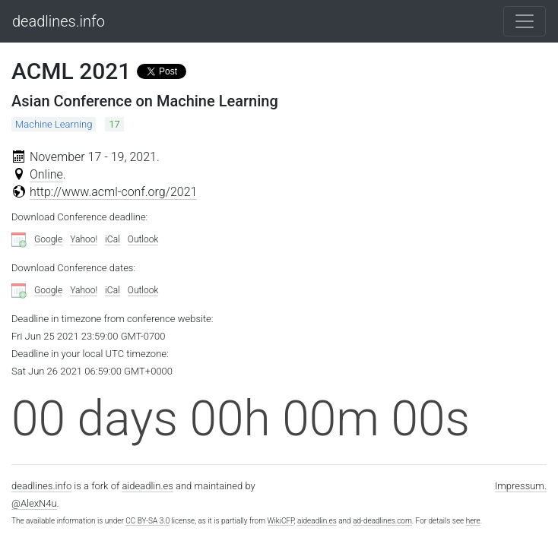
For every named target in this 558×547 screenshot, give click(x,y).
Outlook (143, 239)
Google (48, 239)
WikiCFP (281, 521)
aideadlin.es (147, 486)
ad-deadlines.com (382, 521)
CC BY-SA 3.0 (147, 521)
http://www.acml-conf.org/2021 (114, 192)
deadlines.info (58, 21)
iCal (112, 239)
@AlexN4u (34, 503)
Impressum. (521, 486)
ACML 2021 (71, 71)
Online (46, 174)
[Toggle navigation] (524, 21)
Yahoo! (83, 239)
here (473, 521)
